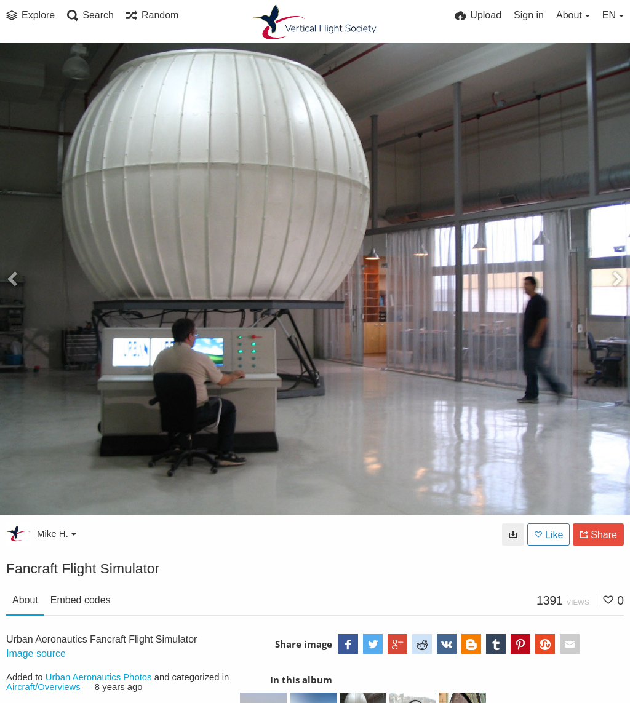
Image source (36, 653)
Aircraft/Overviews (43, 687)
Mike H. (56, 533)
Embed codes (80, 600)
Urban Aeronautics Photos (99, 677)
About (25, 600)
